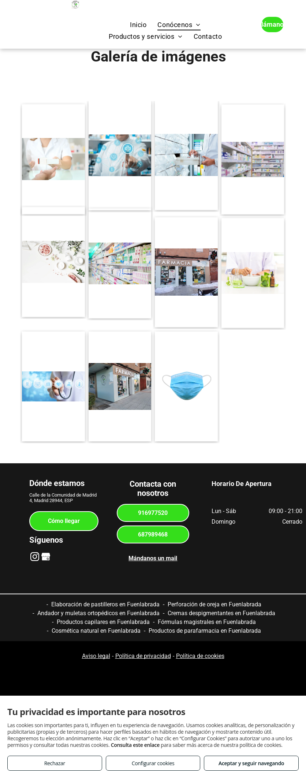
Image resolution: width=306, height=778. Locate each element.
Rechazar (54, 763)
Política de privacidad (143, 655)
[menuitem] (138, 24)
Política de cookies (200, 655)
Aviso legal (96, 655)
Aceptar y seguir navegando (251, 763)
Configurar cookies (153, 763)
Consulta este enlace (135, 744)
